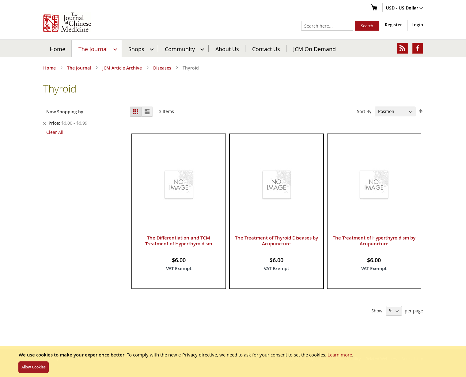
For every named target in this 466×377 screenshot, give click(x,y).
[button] (404, 8)
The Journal (79, 68)
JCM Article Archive (122, 68)
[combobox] (327, 26)
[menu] (233, 48)
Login (417, 25)
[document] (233, 361)
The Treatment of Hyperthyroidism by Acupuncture (374, 241)
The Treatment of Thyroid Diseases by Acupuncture (276, 241)
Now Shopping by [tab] (64, 112)
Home (57, 48)
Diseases (162, 68)
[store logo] (67, 22)
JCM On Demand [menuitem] (314, 48)
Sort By (364, 111)
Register (393, 25)
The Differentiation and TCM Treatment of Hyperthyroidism (178, 241)
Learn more (340, 355)
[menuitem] (97, 48)
